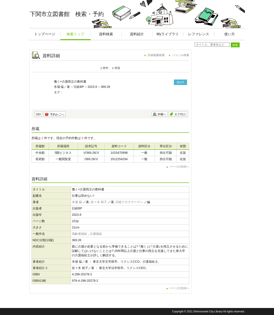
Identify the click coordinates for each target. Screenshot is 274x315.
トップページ (44, 34)
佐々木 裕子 (99, 202)
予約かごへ (57, 114)
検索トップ (75, 34)
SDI (38, 114)
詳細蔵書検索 (156, 55)
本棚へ (161, 114)
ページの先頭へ (179, 166)
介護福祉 (96, 233)
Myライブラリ (168, 34)
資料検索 (106, 34)
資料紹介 (137, 34)
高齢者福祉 (79, 233)
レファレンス (198, 34)
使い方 (229, 34)
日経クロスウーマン (129, 202)
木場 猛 (77, 202)
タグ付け (180, 114)
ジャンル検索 (180, 55)
